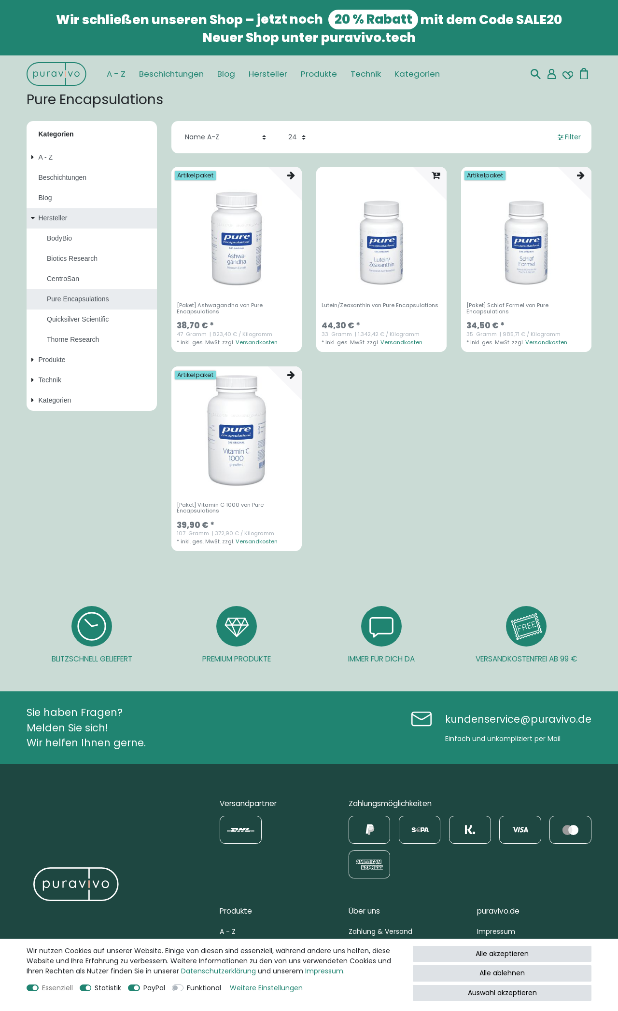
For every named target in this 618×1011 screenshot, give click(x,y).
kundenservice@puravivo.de (518, 719)
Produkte (319, 74)
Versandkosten (257, 342)
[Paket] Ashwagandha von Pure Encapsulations (220, 308)
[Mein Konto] (551, 74)
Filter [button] (569, 137)
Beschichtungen (171, 74)
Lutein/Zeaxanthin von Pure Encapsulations (380, 305)
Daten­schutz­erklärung (218, 971)
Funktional (204, 988)
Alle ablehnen (502, 973)
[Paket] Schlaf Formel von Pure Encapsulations (507, 308)
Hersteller (268, 74)
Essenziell (57, 988)
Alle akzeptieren (502, 953)
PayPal (154, 988)
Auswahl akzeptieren (502, 993)
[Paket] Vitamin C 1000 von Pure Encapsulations (220, 508)
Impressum (496, 931)
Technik (366, 74)
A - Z (116, 74)
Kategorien (417, 74)
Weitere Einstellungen (266, 988)
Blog (226, 74)
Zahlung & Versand (380, 931)
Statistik (108, 988)
